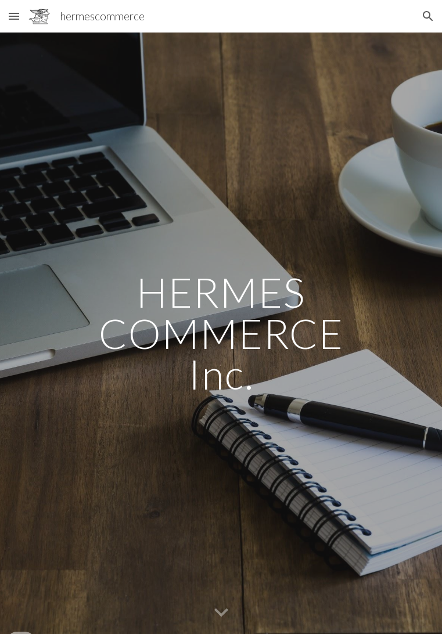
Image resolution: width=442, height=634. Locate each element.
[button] (14, 16)
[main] (221, 333)
